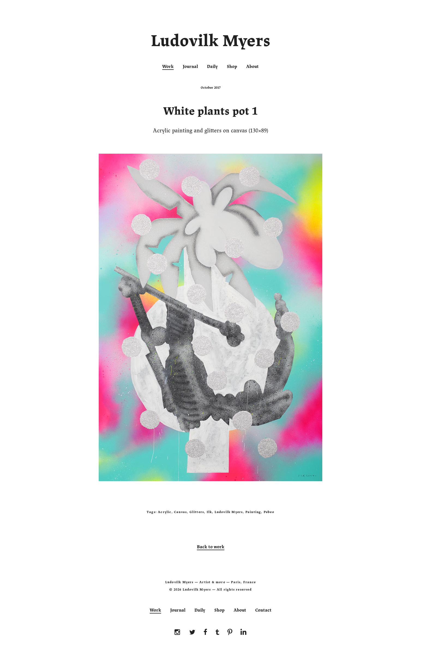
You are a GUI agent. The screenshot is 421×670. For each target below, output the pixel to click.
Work (168, 66)
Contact (263, 610)
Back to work (210, 547)
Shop (232, 66)
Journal (190, 66)
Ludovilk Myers (210, 42)
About (252, 66)
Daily (212, 66)
